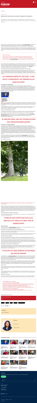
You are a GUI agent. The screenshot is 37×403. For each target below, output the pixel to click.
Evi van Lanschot (24, 135)
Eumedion (30, 66)
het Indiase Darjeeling (12, 227)
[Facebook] (1, 393)
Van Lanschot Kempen (26, 44)
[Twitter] (9, 305)
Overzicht (3, 11)
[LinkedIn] (7, 305)
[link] (5, 344)
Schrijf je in (3, 376)
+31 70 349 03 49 (3, 387)
